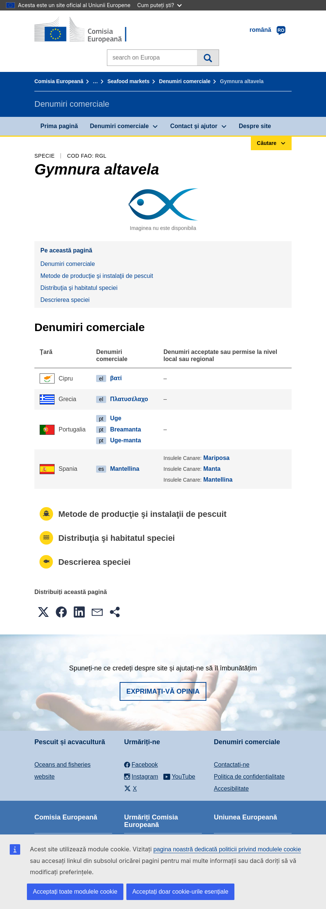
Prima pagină (59, 126)
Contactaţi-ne (231, 764)
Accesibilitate (231, 788)
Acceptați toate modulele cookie (75, 891)
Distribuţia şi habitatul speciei (78, 288)
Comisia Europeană (58, 81)
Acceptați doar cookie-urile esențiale (180, 891)
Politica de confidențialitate (249, 776)
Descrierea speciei (65, 300)
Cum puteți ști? (159, 5)
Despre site (255, 126)
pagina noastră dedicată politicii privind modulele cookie (227, 849)
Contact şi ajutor (193, 126)
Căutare (207, 58)
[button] (43, 612)
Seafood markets (128, 81)
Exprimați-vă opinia (163, 691)
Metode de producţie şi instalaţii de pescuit (96, 276)
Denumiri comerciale (184, 81)
